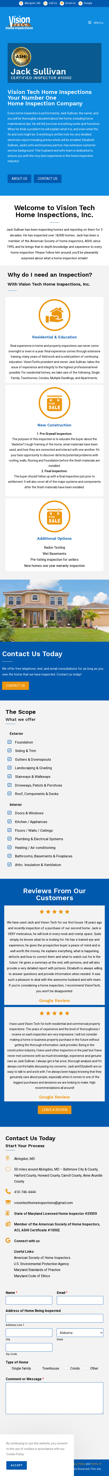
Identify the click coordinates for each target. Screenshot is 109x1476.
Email (62, 1293)
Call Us (53, 3)
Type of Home (17, 1362)
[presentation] (37, 1434)
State (60, 1339)
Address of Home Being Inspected (33, 1311)
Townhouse (50, 1368)
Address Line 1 (15, 1325)
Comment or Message (25, 1379)
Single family (21, 1368)
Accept (17, 1465)
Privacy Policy (77, 1463)
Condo (74, 1368)
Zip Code (11, 1354)
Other (94, 1368)
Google (88, 3)
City (8, 1339)
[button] (15, 686)
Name (11, 1293)
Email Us (70, 3)
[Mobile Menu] (96, 23)
